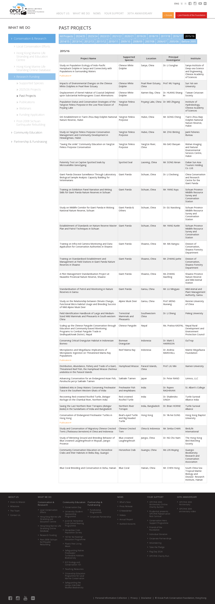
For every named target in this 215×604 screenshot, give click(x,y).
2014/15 (64, 41)
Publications (25, 102)
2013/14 (77, 41)
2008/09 (137, 41)
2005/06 (174, 41)
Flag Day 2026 (156, 551)
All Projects (66, 36)
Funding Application (30, 114)
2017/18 (165, 36)
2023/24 (92, 36)
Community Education (26, 132)
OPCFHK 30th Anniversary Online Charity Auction (158, 504)
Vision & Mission (17, 502)
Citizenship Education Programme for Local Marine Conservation (75, 576)
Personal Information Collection (111, 598)
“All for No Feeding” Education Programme (75, 538)
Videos (123, 515)
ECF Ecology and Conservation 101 (73, 563)
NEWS (97, 13)
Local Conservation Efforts (31, 46)
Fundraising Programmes (96, 511)
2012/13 (89, 41)
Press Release (126, 506)
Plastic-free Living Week (73, 545)
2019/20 (141, 36)
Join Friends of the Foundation (191, 15)
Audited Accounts (127, 524)
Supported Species (30, 83)
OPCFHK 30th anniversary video (187, 510)
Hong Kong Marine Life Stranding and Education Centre (30, 56)
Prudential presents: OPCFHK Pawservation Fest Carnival (159, 514)
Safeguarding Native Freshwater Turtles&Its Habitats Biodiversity (74, 554)
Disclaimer (146, 598)
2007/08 (149, 41)
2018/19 (153, 36)
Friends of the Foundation (155, 528)
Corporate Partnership (100, 516)
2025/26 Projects (28, 89)
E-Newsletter (126, 510)
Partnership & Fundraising (29, 141)
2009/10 (125, 41)
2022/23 (104, 36)
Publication (65, 75)
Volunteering (155, 543)
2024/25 (80, 36)
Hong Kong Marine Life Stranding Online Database (32, 68)
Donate (168, 15)
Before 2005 (188, 41)
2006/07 (162, 41)
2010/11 (113, 41)
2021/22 (117, 36)
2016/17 (177, 36)
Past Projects (26, 96)
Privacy (134, 598)
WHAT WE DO (81, 13)
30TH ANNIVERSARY (139, 13)
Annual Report (126, 519)
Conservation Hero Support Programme (158, 521)
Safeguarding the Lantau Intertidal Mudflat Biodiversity (74, 585)
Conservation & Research (28, 38)
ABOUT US (63, 13)
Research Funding (26, 76)
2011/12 (101, 41)
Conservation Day (73, 507)
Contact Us (15, 515)
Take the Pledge (157, 547)
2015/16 (189, 36)
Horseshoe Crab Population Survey (73, 531)
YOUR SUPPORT (114, 13)
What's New (125, 502)
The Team (15, 510)
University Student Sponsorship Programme (74, 514)
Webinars (23, 108)
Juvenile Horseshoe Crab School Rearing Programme (74, 523)
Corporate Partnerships (160, 538)
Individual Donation (158, 534)
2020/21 (129, 36)
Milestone (14, 506)
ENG (176, 3)
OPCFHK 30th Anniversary (185, 503)
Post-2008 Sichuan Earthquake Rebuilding (29, 122)
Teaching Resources (74, 569)
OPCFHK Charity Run (159, 556)
